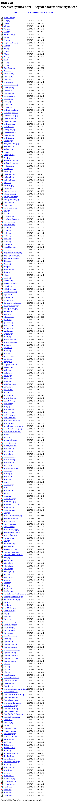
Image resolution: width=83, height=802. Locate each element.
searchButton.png (10, 608)
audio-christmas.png (11, 116)
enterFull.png (8, 281)
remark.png (8, 588)
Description (48, 12)
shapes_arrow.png (10, 622)
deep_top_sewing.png (11, 258)
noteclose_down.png (11, 468)
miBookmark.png (10, 384)
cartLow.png (8, 188)
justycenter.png (9, 356)
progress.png (8, 577)
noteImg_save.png (10, 446)
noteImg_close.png (10, 440)
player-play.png (9, 527)
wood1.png (8, 787)
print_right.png (9, 571)
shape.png (7, 619)
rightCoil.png (8, 591)
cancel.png (7, 171)
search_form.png (9, 611)
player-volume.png (10, 535)
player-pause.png (10, 524)
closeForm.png (9, 216)
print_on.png (8, 569)
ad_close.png (8, 82)
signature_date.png (10, 647)
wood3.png (8, 792)
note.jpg (6, 434)
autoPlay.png (8, 141)
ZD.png (6, 57)
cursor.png (7, 250)
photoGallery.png (10, 502)
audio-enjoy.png (9, 124)
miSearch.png (8, 387)
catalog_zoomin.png (11, 197)
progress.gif (8, 574)
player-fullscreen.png (11, 518)
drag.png (7, 272)
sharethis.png (8, 633)
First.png (7, 37)
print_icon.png (9, 560)
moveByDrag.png (10, 398)
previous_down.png (11, 549)
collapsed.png (8, 244)
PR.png (6, 54)
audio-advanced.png (11, 110)
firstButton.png (9, 300)
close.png (7, 213)
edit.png (6, 275)
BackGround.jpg (9, 34)
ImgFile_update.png (11, 43)
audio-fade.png (9, 127)
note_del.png (8, 451)
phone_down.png (10, 499)
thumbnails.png (9, 756)
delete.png (7, 261)
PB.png (6, 51)
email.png (7, 278)
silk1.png (7, 664)
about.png (7, 79)
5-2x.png (7, 32)
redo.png (7, 585)
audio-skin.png (9, 135)
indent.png (7, 350)
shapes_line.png (9, 627)
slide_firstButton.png (11, 692)
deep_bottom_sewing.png (13, 253)
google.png (8, 320)
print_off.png (8, 566)
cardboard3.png (9, 180)
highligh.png (8, 331)
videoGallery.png (10, 781)
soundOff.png (8, 720)
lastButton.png (9, 367)
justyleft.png (8, 359)
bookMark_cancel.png (11, 163)
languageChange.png (11, 364)
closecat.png (8, 227)
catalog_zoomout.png (11, 199)
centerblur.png (9, 202)
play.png (7, 513)
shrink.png (7, 639)
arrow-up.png (8, 99)
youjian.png (8, 795)
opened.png (8, 474)
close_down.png (9, 222)
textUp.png (8, 742)
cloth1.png (7, 233)
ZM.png (6, 60)
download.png (9, 269)
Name (15, 12)
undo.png (7, 773)
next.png (7, 406)
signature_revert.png (11, 658)
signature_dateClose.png (12, 650)
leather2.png (8, 373)
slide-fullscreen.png (11, 681)
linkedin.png (8, 378)
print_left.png (8, 563)
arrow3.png (8, 107)
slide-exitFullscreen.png (12, 678)
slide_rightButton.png (11, 711)
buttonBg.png (8, 169)
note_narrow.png (9, 457)
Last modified (33, 12)
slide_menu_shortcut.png (12, 703)
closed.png (7, 230)
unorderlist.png (9, 776)
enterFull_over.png (10, 283)
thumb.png (7, 750)
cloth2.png (7, 236)
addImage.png (9, 88)
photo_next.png (9, 507)
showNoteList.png (10, 636)
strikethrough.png (10, 734)
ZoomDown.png (9, 68)
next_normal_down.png (12, 420)
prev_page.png (9, 546)
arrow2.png (8, 104)
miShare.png (8, 390)
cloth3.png (7, 239)
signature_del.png (10, 653)
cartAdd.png (8, 183)
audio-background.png (11, 113)
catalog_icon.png (10, 194)
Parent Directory (9, 18)
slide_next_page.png (11, 706)
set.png (6, 613)
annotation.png (9, 93)
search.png (7, 605)
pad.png (6, 482)
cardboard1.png (9, 174)
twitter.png (7, 764)
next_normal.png (10, 418)
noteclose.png (8, 465)
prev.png (7, 541)
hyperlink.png (8, 348)
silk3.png (7, 669)
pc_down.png (8, 490)
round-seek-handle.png (12, 599)
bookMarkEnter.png (11, 160)
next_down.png (9, 412)
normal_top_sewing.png (12, 432)
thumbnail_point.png (11, 753)
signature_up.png (10, 661)
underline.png (8, 770)
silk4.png (7, 672)
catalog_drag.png (10, 191)
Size (41, 12)
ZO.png (6, 62)
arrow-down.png (9, 96)
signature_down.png (11, 655)
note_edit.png (8, 454)
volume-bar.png (9, 784)
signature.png (8, 641)
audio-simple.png (10, 132)
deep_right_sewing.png (12, 255)
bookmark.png (9, 166)
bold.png (7, 157)
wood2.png (8, 790)
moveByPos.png (9, 401)
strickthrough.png (10, 731)
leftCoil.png (8, 376)
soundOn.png (8, 722)
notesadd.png (8, 471)
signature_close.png (11, 644)
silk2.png (7, 667)
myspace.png (8, 404)
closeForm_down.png (11, 219)
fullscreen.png (9, 317)
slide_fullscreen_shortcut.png (14, 694)
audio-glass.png (9, 129)
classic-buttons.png (10, 208)
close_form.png (9, 225)
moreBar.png (8, 395)
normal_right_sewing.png (13, 429)
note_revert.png (9, 460)
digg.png (7, 267)
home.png (7, 336)
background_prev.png (11, 143)
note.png (7, 437)
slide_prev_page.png (11, 708)
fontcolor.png (8, 311)
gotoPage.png (8, 322)
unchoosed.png (9, 767)
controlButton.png (10, 247)
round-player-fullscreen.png (13, 597)
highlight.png (8, 334)
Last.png (7, 46)
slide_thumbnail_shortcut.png (14, 714)
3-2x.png (7, 26)
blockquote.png (9, 155)
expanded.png (8, 295)
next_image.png (9, 415)
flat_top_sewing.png (11, 309)
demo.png (7, 264)
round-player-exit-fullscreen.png (15, 594)
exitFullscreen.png (10, 292)
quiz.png (7, 580)
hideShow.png (9, 328)
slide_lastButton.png (11, 697)
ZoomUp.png (8, 76)
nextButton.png (9, 409)
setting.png (7, 616)
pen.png (6, 493)
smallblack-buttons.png (12, 717)
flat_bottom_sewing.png (12, 303)
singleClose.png (9, 675)
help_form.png (9, 325)
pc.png (6, 488)
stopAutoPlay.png (10, 728)
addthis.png (8, 90)
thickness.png (8, 745)
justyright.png (8, 362)
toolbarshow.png (9, 759)
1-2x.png (7, 20)
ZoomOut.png (9, 74)
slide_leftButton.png (11, 700)
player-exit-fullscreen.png (13, 515)
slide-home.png (9, 683)
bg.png (6, 152)
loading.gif (7, 381)
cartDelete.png (9, 185)
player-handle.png (10, 521)
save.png (7, 602)
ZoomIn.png (8, 71)
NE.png (6, 48)
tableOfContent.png (11, 736)
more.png (7, 392)
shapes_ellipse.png (10, 625)
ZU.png (6, 65)
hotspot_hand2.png (10, 342)
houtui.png (7, 345)
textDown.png (9, 739)
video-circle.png (9, 778)
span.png (7, 725)
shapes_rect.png (9, 630)
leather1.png (8, 370)
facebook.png (8, 297)
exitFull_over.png (10, 289)
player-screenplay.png (11, 529)
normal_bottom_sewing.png (13, 426)
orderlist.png (8, 476)
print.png (7, 557)
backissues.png (9, 146)
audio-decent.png (10, 118)
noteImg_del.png (10, 443)
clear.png (7, 211)
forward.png (8, 314)
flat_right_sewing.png (11, 306)
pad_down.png (9, 485)
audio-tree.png (9, 138)
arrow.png (7, 102)
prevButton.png (9, 543)
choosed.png (8, 205)
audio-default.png (10, 121)
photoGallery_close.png (12, 504)
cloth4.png (7, 241)
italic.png (7, 353)
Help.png (7, 40)
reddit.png (7, 583)
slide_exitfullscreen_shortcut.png (15, 689)
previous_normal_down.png (13, 555)
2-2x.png (7, 23)
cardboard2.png (9, 177)
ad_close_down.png (11, 85)
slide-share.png (9, 686)
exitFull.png (8, 286)
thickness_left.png (10, 748)
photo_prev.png (9, 510)
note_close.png (9, 448)
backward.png (9, 149)
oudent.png (8, 479)
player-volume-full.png (12, 532)
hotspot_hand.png (10, 339)
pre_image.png (9, 538)
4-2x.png (7, 29)
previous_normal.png (11, 552)
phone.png (7, 496)
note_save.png (9, 462)
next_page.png (9, 423)
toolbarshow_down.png (12, 762)
